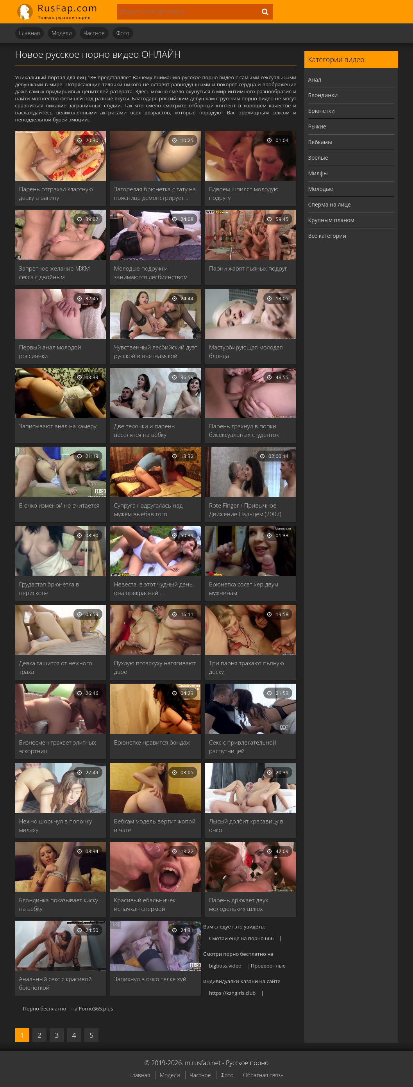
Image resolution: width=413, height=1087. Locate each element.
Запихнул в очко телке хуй (150, 979)
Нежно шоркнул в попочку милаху (55, 825)
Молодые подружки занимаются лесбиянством (151, 272)
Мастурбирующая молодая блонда (246, 351)
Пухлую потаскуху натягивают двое (155, 667)
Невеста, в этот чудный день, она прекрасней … (154, 588)
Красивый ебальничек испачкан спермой (144, 904)
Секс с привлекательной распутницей (242, 746)
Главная (29, 33)
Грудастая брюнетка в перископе (49, 588)
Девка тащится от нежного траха (55, 667)
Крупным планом (331, 220)
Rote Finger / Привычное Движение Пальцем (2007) (245, 509)
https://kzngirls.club (232, 992)
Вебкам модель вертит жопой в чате (155, 825)
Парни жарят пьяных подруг (248, 268)
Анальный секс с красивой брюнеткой (55, 983)
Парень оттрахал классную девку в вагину (56, 193)
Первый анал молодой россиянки (50, 351)
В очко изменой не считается (59, 505)
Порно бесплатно (44, 1008)
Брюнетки (321, 110)
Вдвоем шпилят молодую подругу (244, 193)
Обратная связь (263, 1075)
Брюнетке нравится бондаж (152, 742)
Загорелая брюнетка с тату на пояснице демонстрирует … (155, 193)
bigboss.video (225, 965)
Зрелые (318, 157)
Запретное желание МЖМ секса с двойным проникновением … (54, 272)
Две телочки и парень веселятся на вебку (144, 430)
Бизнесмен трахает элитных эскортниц (57, 746)
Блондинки (323, 95)
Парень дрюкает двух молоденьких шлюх (238, 904)
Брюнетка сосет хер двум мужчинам (243, 588)
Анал (315, 79)
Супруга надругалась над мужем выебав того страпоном (148, 509)
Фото (122, 33)
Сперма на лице (329, 204)
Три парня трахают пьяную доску (246, 667)
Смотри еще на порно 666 (241, 938)
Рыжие (317, 126)
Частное (94, 33)
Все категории (327, 235)
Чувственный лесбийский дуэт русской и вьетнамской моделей (155, 351)
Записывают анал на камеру (58, 426)
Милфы (318, 173)
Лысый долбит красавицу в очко (246, 825)
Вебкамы (320, 142)
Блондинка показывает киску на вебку (58, 904)
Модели (62, 33)
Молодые (320, 188)
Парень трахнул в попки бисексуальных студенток (244, 430)
